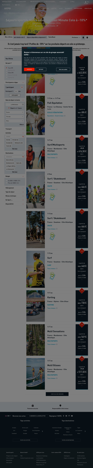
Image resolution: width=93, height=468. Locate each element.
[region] (47, 60)
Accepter (29, 69)
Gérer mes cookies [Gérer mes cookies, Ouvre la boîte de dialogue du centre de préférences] (63, 69)
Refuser (41, 69)
